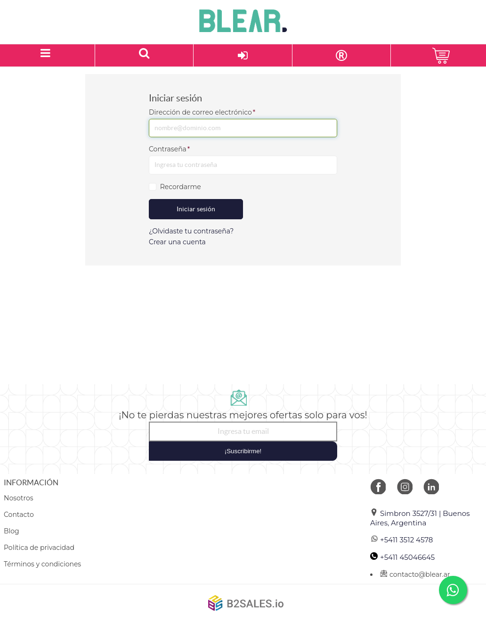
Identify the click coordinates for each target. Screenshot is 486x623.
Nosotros (18, 498)
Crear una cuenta (177, 242)
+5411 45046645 (402, 557)
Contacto (19, 514)
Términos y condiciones (42, 564)
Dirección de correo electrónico (202, 112)
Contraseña (169, 149)
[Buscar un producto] (144, 55)
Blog (11, 531)
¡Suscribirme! (243, 451)
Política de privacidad (39, 547)
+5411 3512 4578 (401, 539)
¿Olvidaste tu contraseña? (191, 231)
